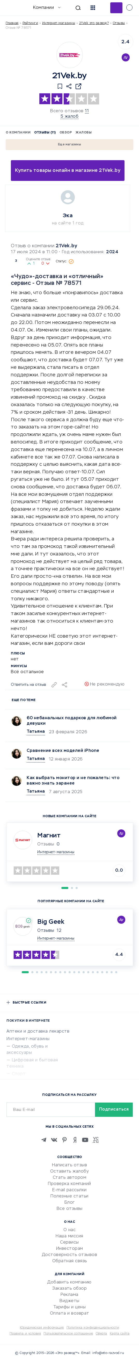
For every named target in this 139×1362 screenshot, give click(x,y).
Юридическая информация (42, 1327)
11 (87, 111)
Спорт (19, 1074)
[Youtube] (85, 1140)
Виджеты (69, 1301)
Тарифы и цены (69, 1307)
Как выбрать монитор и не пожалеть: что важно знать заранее (73, 781)
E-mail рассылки (69, 1190)
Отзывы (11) (45, 132)
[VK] (54, 1140)
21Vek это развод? (94, 23)
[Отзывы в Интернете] (12, 7)
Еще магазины (69, 144)
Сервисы (69, 1242)
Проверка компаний (69, 1184)
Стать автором (69, 1178)
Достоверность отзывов (69, 1255)
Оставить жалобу (69, 1171)
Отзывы (45, 931)
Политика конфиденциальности (93, 1327)
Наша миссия (69, 1236)
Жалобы (84, 132)
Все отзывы (70, 1209)
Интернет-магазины (58, 23)
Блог (69, 1203)
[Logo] (69, 55)
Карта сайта (120, 1333)
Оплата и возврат (69, 1313)
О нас (69, 1230)
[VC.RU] (95, 1140)
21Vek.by (66, 246)
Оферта (101, 1333)
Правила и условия (25, 1333)
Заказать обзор (69, 1289)
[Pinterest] (64, 1140)
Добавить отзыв (116, 7)
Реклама (69, 1295)
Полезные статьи (69, 1196)
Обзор (66, 132)
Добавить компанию (69, 1282)
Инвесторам (69, 1249)
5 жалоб (70, 117)
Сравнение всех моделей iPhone (63, 751)
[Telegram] (44, 1140)
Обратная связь (69, 1261)
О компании (18, 132)
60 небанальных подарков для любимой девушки (72, 721)
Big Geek (50, 922)
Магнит (49, 835)
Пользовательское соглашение (68, 1333)
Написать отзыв (69, 1165)
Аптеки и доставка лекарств (37, 1031)
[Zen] (75, 1140)
